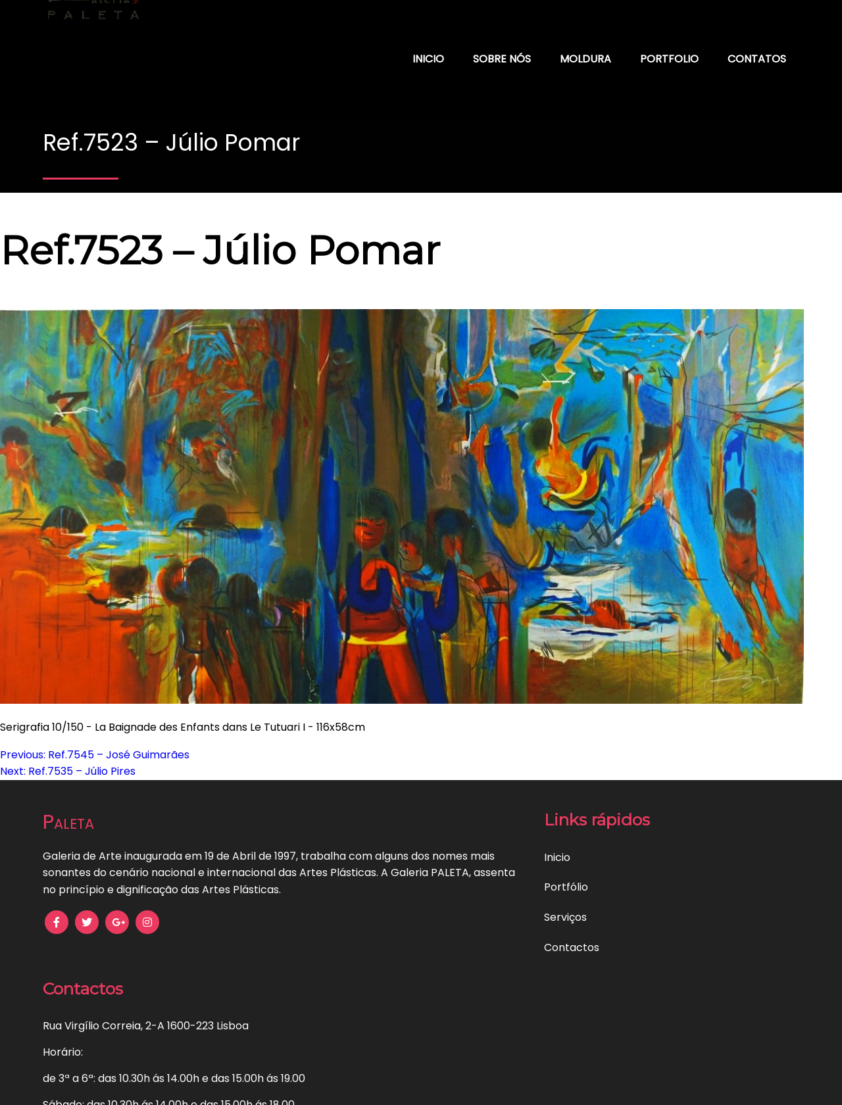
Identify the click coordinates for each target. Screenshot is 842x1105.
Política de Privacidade (182, 1086)
